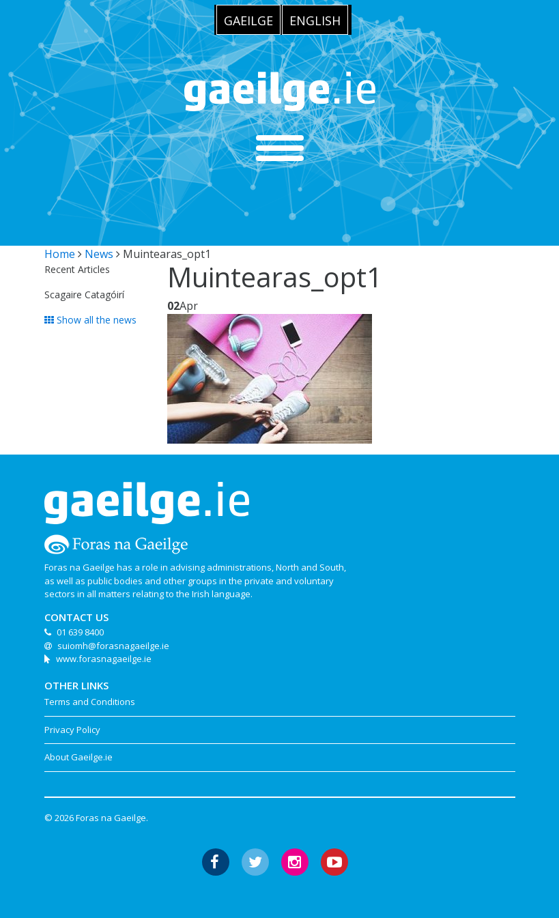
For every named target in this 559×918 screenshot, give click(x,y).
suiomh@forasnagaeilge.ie (113, 646)
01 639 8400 (80, 632)
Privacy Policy (72, 729)
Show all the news (90, 319)
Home (59, 253)
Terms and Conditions (89, 701)
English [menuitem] (315, 20)
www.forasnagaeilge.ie (104, 658)
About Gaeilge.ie (78, 757)
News (99, 253)
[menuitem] (248, 20)
